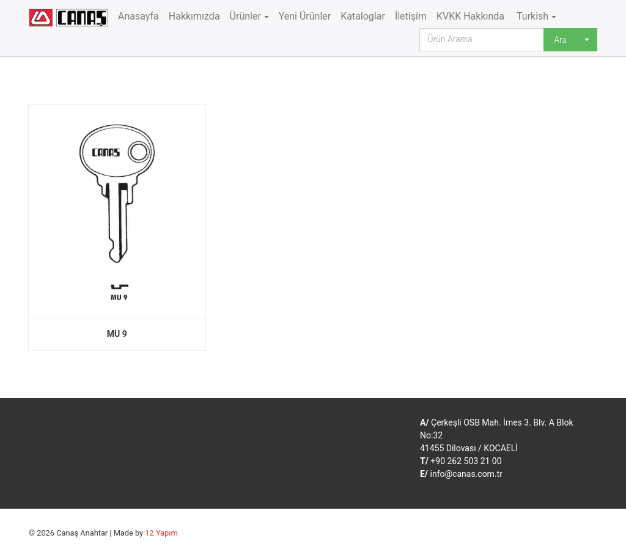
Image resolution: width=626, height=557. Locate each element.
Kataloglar (363, 16)
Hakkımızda (194, 16)
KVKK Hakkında (470, 16)
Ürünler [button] (245, 16)
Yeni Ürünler (305, 16)
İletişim (411, 16)
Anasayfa (138, 16)
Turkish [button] (531, 16)
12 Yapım (161, 532)
